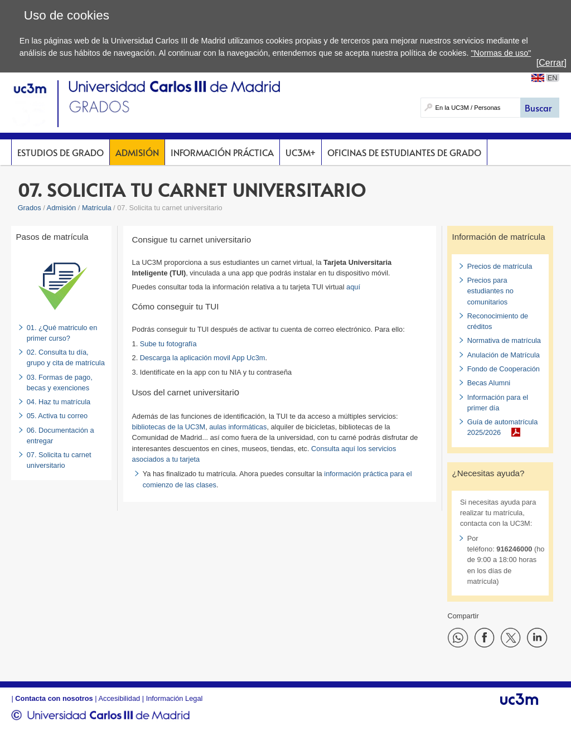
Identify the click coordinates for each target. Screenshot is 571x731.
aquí (353, 287)
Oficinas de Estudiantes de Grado (404, 152)
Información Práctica (222, 152)
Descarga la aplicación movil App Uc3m (202, 358)
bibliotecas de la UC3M (169, 427)
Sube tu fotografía (168, 344)
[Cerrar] (551, 62)
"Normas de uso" (501, 53)
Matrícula (97, 208)
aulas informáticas (238, 427)
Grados (29, 208)
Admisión (137, 152)
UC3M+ (301, 152)
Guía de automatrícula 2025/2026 (502, 427)
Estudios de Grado (60, 152)
